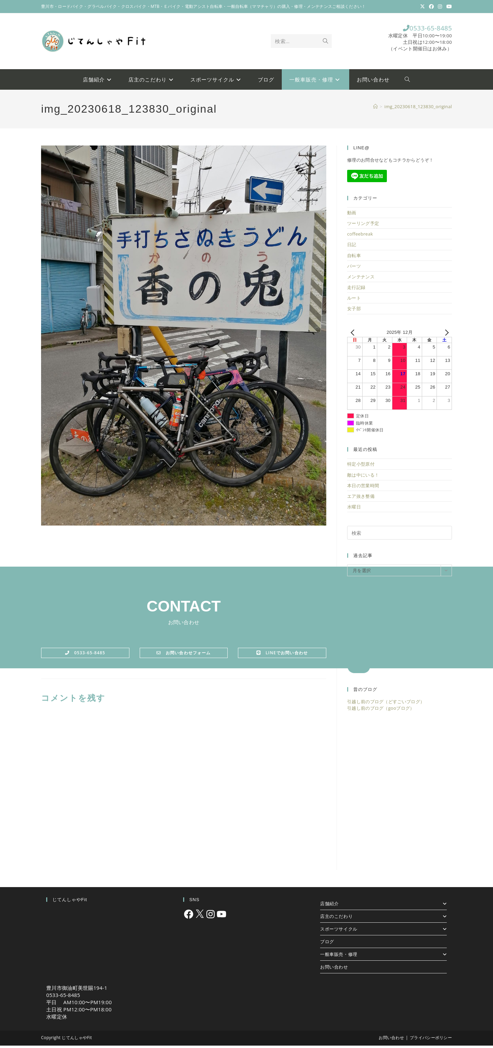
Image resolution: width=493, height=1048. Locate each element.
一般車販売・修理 (383, 957)
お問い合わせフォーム (183, 655)
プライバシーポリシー (431, 1040)
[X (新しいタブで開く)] (422, 6)
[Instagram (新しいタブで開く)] (440, 6)
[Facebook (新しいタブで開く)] (431, 6)
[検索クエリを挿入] (399, 535)
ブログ (327, 944)
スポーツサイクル (383, 931)
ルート (354, 301)
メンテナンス (361, 279)
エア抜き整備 (361, 498)
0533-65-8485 (421, 29)
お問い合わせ (334, 969)
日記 (351, 247)
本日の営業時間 (363, 488)
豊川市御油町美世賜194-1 (76, 990)
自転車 (354, 258)
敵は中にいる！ (363, 477)
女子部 (354, 311)
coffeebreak (360, 236)
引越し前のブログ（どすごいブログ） (386, 704)
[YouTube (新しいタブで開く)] (448, 6)
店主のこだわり (383, 919)
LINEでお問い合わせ (282, 655)
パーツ (354, 268)
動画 (351, 215)
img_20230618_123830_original (418, 109)
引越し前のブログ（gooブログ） (381, 710)
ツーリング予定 (363, 226)
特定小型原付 (361, 467)
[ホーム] (375, 109)
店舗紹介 (383, 906)
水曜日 (354, 509)
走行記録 (356, 290)
